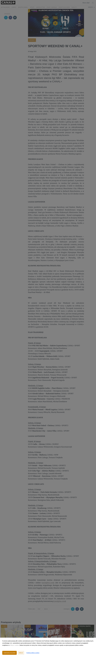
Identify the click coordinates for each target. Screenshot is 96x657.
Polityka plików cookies (32, 653)
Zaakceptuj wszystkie (9, 653)
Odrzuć (21, 653)
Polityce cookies (14, 645)
